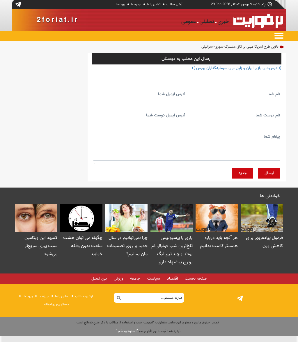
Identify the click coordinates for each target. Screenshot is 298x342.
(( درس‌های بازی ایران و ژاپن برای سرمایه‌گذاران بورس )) (236, 68)
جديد (242, 173)
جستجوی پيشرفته (56, 304)
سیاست (153, 278)
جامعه (135, 278)
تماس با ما (154, 4)
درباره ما (136, 4)
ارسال (269, 173)
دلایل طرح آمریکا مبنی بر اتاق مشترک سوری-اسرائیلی (240, 47)
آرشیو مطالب (174, 4)
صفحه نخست (196, 278)
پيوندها (120, 4)
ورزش (118, 278)
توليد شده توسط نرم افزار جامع (148, 331)
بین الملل (99, 278)
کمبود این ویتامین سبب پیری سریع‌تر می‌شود (40, 246)
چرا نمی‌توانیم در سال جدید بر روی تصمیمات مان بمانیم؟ (127, 246)
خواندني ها (270, 196)
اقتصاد (172, 278)
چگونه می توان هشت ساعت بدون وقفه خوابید (82, 246)
